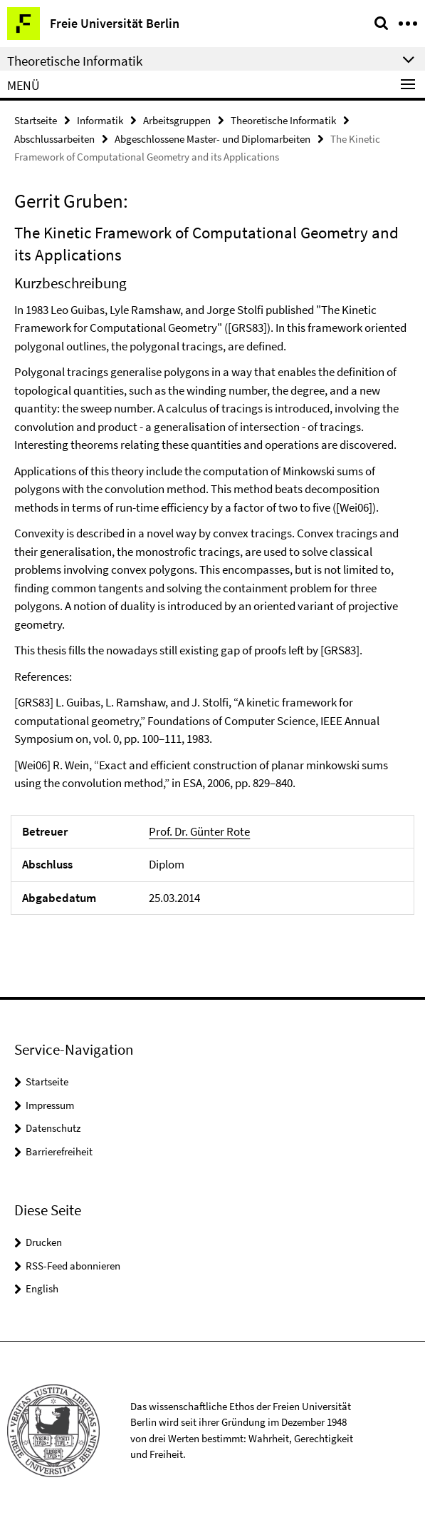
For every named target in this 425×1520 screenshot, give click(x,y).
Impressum (50, 1105)
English (42, 1288)
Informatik (100, 120)
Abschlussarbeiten (54, 139)
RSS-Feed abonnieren (73, 1265)
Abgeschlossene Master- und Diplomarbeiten (212, 139)
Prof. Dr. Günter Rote (199, 831)
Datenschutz (53, 1128)
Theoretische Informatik (283, 120)
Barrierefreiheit (59, 1151)
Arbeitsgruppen (177, 120)
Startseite (35, 120)
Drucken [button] (44, 1242)
